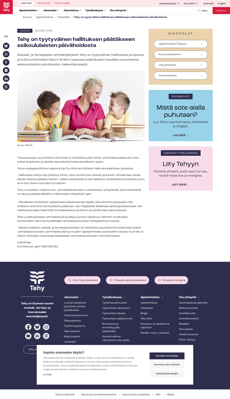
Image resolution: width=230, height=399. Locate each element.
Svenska (209, 4)
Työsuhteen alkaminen (116, 308)
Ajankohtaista (44, 17)
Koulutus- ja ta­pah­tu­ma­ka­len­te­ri (155, 326)
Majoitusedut (72, 336)
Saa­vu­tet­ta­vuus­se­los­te (136, 395)
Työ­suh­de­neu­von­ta (76, 315)
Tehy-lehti (189, 4)
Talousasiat (186, 329)
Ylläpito (170, 395)
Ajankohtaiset (149, 303)
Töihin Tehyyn (187, 340)
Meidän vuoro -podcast (155, 333)
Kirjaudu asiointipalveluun (130, 280)
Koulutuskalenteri (170, 54)
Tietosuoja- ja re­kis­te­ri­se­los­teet (99, 395)
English (222, 4)
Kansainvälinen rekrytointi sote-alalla (115, 338)
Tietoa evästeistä (65, 395)
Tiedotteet (63, 17)
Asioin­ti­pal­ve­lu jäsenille (193, 303)
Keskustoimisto (188, 308)
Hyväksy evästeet (167, 356)
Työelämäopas (112, 297)
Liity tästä (179, 185)
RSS (158, 395)
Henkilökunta (187, 313)
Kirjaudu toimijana (174, 280)
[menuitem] (211, 3)
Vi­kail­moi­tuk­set (188, 334)
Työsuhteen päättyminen (117, 318)
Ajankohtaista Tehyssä (172, 44)
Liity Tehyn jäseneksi (85, 280)
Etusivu (27, 17)
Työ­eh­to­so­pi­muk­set (114, 303)
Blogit (144, 313)
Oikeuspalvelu (72, 321)
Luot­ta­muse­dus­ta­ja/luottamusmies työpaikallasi (75, 307)
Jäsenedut (71, 297)
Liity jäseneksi (167, 65)
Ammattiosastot (189, 318)
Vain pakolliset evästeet (168, 365)
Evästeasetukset (168, 373)
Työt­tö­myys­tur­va (74, 326)
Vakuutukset (72, 331)
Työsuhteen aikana (113, 313)
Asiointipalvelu (167, 4)
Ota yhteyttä (188, 297)
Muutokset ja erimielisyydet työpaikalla (111, 328)
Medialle (184, 324)
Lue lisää (179, 135)
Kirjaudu (221, 11)
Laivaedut (70, 342)
